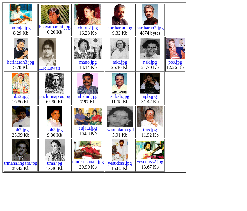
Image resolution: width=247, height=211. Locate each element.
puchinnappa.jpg (54, 94)
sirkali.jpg (119, 94)
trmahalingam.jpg (20, 161)
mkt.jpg (119, 59)
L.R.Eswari (49, 66)
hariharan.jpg (119, 25)
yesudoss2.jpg (150, 159)
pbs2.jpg (21, 94)
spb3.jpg (55, 127)
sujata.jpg (88, 125)
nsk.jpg (150, 59)
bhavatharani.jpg (54, 24)
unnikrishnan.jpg (88, 159)
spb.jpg (150, 94)
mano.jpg (88, 59)
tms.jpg (150, 127)
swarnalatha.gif (119, 127)
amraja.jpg (20, 25)
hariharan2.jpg (150, 25)
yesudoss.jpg (120, 161)
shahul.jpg (87, 94)
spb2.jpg (21, 127)
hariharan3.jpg (20, 59)
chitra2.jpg (87, 25)
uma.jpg (55, 161)
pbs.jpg (175, 59)
